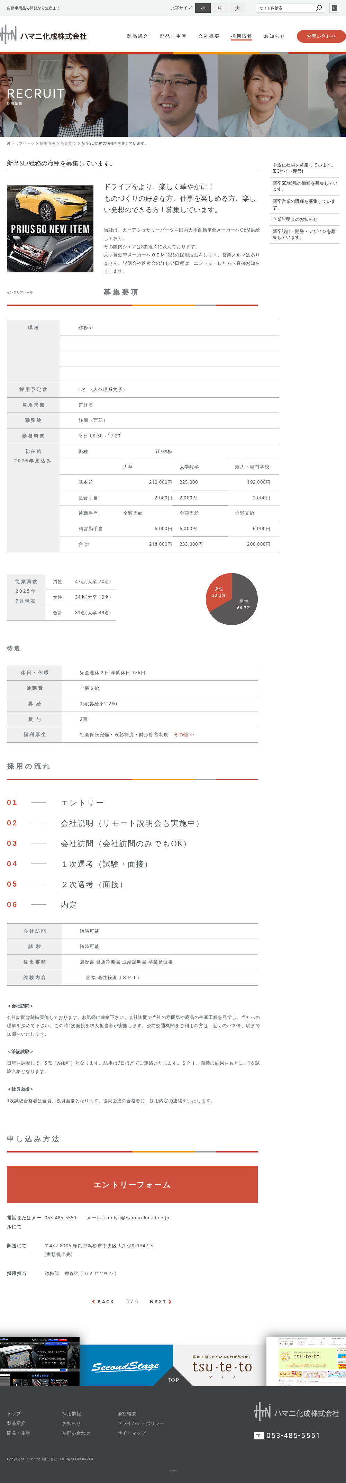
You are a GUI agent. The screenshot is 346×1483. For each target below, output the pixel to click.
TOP (174, 1379)
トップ (14, 1414)
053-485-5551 (61, 1218)
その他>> (184, 735)
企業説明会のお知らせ (295, 219)
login (334, 8)
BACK (106, 1302)
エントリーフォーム (132, 1184)
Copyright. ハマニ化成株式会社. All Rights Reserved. (50, 1459)
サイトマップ (132, 1433)
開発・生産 (173, 36)
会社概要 (209, 36)
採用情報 (242, 36)
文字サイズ (181, 8)
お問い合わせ (321, 36)
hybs (173, 1470)
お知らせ (274, 36)
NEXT (158, 1302)
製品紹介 (137, 36)
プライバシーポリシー (141, 1423)
